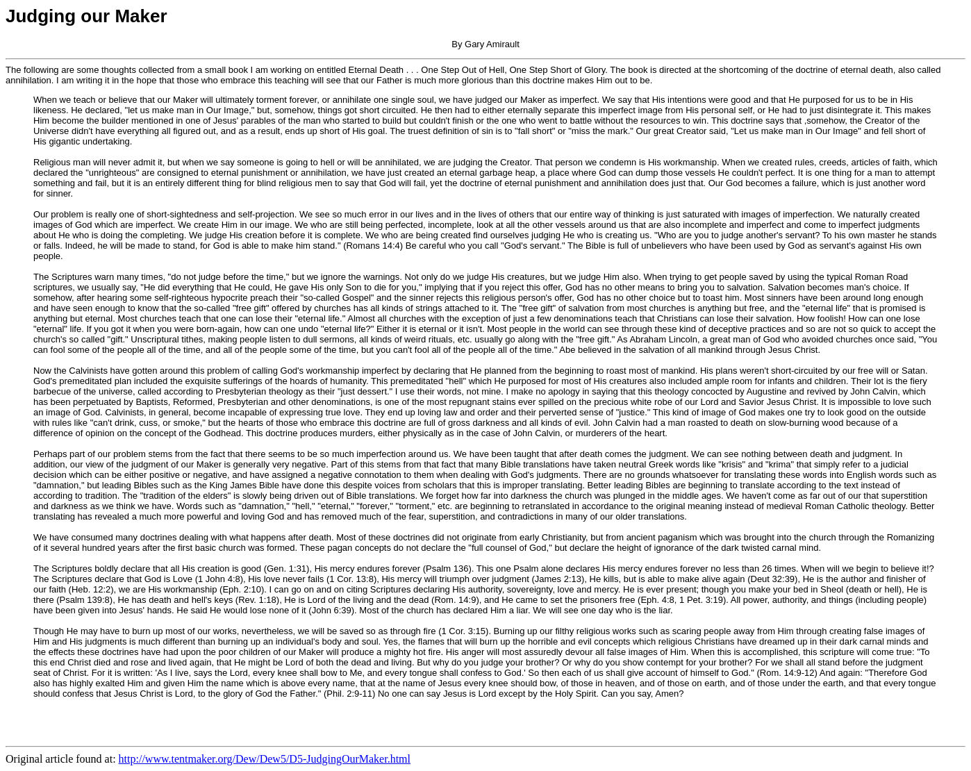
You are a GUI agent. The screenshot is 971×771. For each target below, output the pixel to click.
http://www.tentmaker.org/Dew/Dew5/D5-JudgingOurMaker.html (264, 759)
